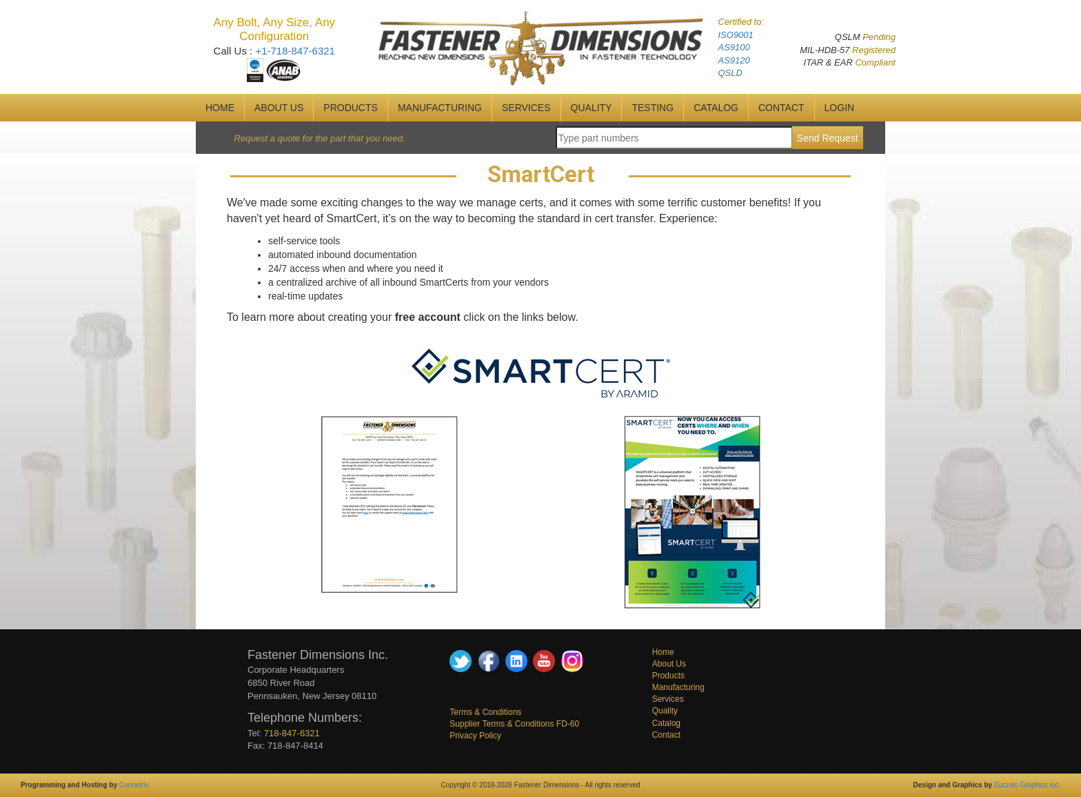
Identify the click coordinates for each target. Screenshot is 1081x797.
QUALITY (591, 107)
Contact (666, 735)
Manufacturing (678, 687)
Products (350, 107)
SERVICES (526, 107)
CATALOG (716, 107)
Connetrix (134, 785)
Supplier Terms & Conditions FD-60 (514, 724)
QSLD (730, 73)
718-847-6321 (292, 733)
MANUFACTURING (440, 107)
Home (663, 652)
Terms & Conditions (485, 712)
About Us (669, 664)
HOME (219, 107)
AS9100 (734, 47)
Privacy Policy (475, 735)
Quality (665, 711)
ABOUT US (278, 107)
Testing (653, 107)
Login (840, 107)
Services (668, 699)
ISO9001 (736, 35)
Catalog (666, 723)
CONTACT (781, 107)
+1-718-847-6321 (295, 51)
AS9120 (734, 60)
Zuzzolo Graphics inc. (1027, 785)
